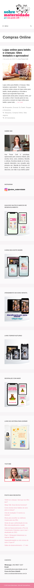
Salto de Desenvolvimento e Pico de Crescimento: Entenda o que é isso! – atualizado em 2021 (17, 530)
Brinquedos (8, 107)
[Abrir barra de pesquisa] (31, 26)
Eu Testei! (22, 107)
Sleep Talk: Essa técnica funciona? (16, 505)
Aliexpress (8, 112)
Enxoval (15, 107)
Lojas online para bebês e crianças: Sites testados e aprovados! (17, 52)
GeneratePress (26, 585)
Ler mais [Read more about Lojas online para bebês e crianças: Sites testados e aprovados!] (20, 102)
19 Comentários (10, 118)
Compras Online (17, 112)
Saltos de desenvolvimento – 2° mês (16, 545)
